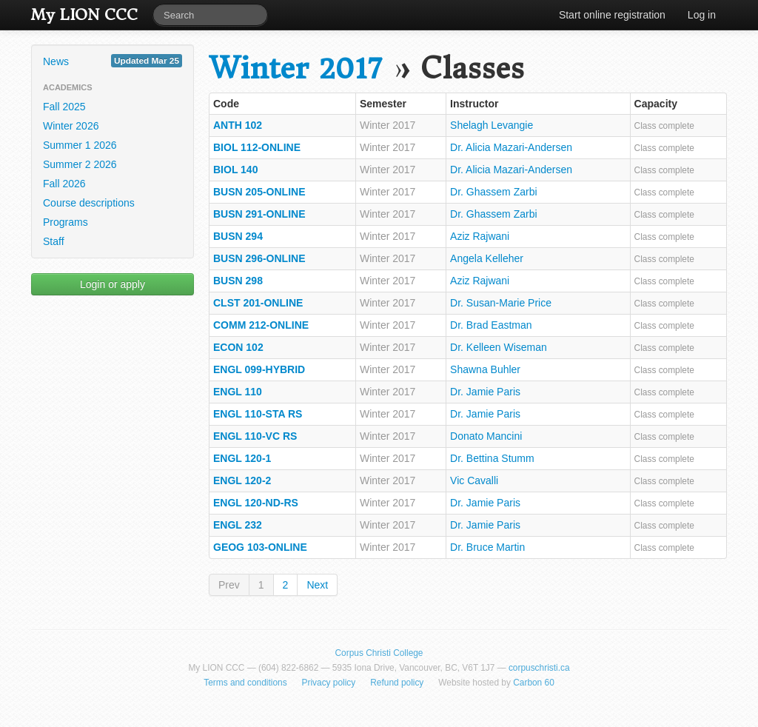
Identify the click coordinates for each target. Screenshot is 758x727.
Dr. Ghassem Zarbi (493, 192)
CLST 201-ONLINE (258, 303)
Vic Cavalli (474, 480)
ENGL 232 (237, 525)
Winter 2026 (70, 126)
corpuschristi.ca (539, 668)
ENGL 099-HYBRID (259, 369)
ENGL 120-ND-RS (255, 503)
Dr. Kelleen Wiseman (498, 347)
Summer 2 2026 (80, 164)
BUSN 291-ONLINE (259, 214)
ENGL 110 (237, 392)
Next (317, 585)
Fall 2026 (64, 184)
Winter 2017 (295, 68)
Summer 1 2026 (80, 145)
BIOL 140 (235, 169)
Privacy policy (329, 682)
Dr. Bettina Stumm (492, 458)
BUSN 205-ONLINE (259, 192)
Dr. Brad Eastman (491, 325)
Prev (229, 585)
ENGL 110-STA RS (257, 414)
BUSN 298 (238, 281)
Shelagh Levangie (491, 125)
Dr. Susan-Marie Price (500, 303)
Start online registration (612, 15)
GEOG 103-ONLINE (260, 547)
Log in (702, 15)
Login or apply (112, 284)
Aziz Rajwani (479, 236)
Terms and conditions (245, 682)
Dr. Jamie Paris (485, 392)
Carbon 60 (533, 682)
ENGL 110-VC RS (255, 436)
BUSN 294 (238, 236)
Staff (53, 241)
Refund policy (396, 682)
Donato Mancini (486, 436)
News (112, 60)
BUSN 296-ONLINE (259, 258)
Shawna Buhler (485, 369)
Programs (65, 222)
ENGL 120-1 (242, 458)
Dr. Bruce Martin (487, 547)
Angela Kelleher (486, 258)
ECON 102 (238, 347)
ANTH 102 (237, 125)
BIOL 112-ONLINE (257, 147)
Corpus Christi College (379, 653)
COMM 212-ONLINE (261, 325)
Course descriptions (89, 203)
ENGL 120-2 (242, 480)
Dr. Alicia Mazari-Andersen (511, 147)
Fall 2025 (64, 107)
